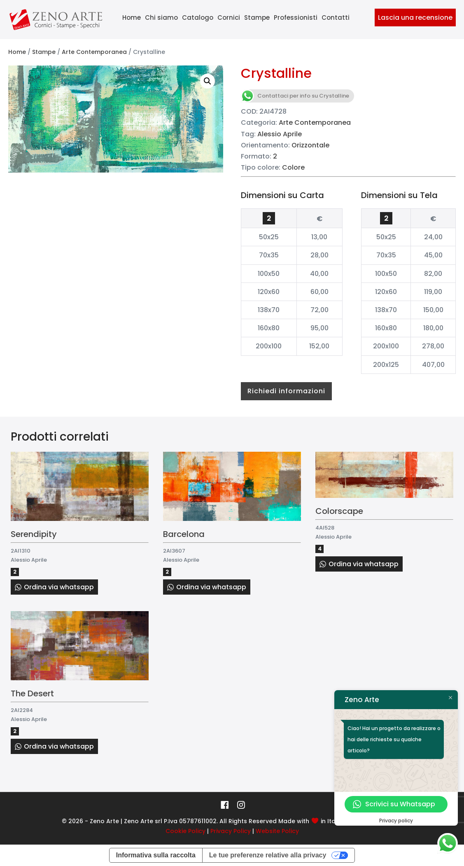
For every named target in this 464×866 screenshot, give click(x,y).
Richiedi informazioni (286, 391)
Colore (293, 167)
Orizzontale (310, 145)
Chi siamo (161, 17)
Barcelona (184, 534)
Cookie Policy (185, 831)
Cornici (228, 17)
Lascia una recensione (415, 17)
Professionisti (295, 17)
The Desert (32, 693)
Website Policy (277, 831)
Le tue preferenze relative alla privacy (267, 855)
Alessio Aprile (279, 134)
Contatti (336, 17)
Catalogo (197, 17)
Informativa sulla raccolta (156, 855)
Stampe (257, 17)
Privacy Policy (230, 831)
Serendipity (34, 534)
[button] (207, 81)
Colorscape (339, 511)
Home (131, 17)
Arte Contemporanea (94, 52)
